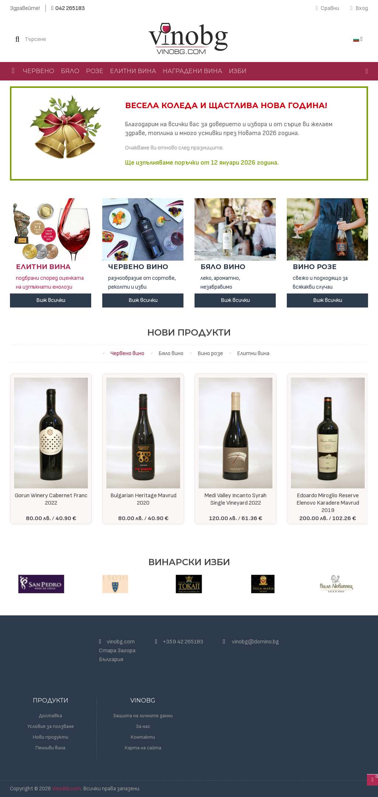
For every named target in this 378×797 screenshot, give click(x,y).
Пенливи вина (50, 748)
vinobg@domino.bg (255, 641)
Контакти (143, 737)
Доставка (50, 715)
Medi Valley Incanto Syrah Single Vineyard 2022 (236, 499)
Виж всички (50, 300)
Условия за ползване (50, 726)
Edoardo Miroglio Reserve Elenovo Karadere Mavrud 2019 (327, 503)
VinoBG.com (66, 788)
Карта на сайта (143, 748)
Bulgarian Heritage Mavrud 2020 (143, 499)
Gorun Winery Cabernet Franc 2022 (51, 499)
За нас (143, 726)
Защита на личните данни (143, 715)
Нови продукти (50, 737)
